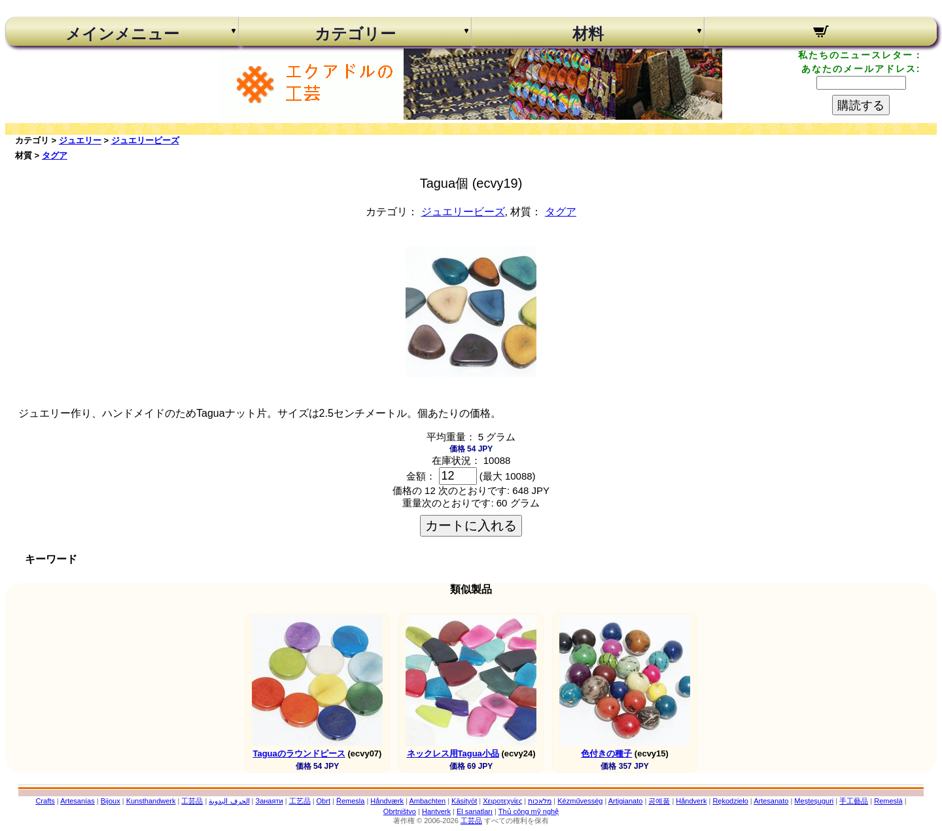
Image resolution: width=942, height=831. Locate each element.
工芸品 (192, 801)
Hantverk (436, 811)
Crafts (44, 801)
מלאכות (539, 801)
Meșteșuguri (813, 801)
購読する (860, 105)
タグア (54, 155)
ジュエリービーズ (145, 140)
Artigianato (625, 801)
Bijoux (110, 801)
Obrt (323, 801)
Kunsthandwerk (151, 801)
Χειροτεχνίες (502, 801)
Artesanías (77, 801)
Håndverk (691, 801)
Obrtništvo (399, 811)
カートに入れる (471, 525)
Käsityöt (464, 801)
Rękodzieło (730, 801)
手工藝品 (853, 801)
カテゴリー (355, 34)
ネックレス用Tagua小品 (453, 753)
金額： (421, 476)
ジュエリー (80, 140)
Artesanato (771, 801)
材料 (588, 34)
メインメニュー (122, 34)
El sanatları (475, 811)
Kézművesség (579, 801)
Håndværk (387, 801)
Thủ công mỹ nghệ (528, 811)
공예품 (659, 801)
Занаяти (269, 801)
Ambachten (427, 801)
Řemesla (350, 801)
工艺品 (300, 801)
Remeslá (888, 801)
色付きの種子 (606, 753)
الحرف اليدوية (229, 801)
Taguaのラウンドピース (299, 753)
